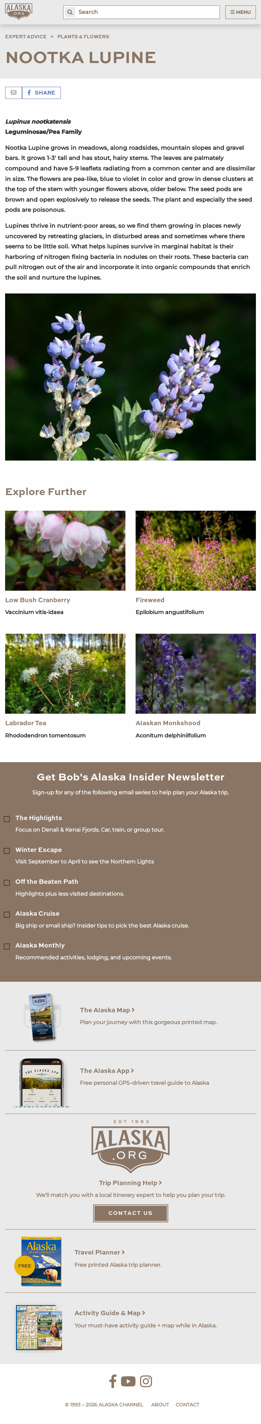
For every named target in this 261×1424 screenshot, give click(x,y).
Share (41, 93)
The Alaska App (107, 1071)
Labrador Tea (25, 723)
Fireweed (150, 600)
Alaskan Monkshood (168, 723)
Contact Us (130, 1213)
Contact (187, 1405)
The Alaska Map (107, 1010)
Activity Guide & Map (109, 1313)
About (160, 1405)
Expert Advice (26, 37)
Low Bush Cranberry (37, 600)
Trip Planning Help (130, 1183)
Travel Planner (99, 1252)
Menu (240, 12)
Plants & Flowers (83, 37)
